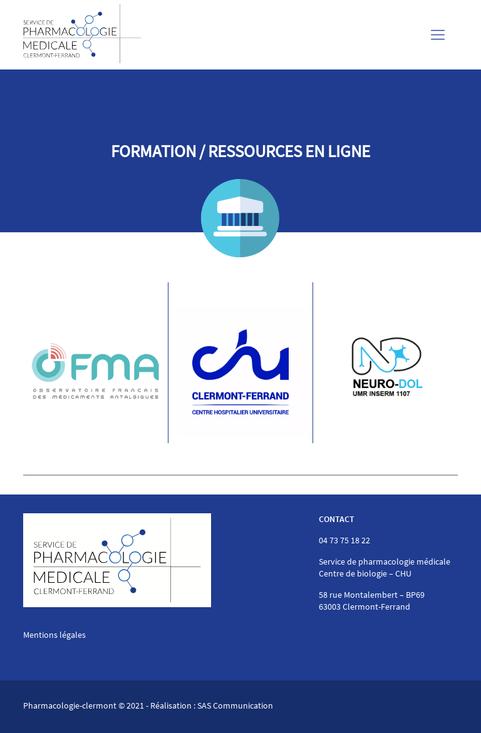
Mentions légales (54, 634)
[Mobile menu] (437, 34)
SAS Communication (235, 705)
